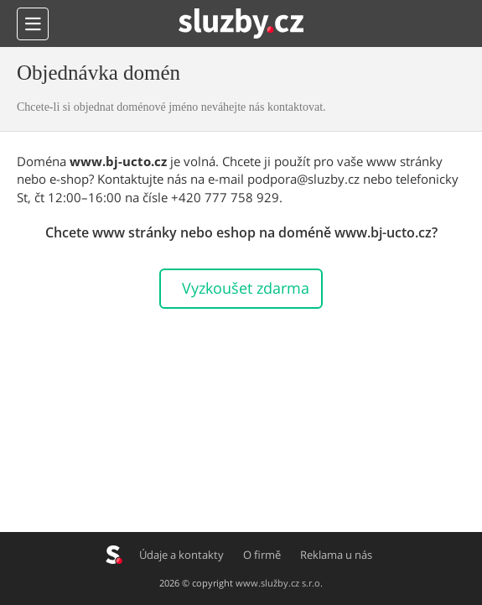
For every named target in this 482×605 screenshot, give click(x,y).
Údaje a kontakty (182, 554)
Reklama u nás (337, 554)
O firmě (263, 554)
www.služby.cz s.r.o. (279, 582)
